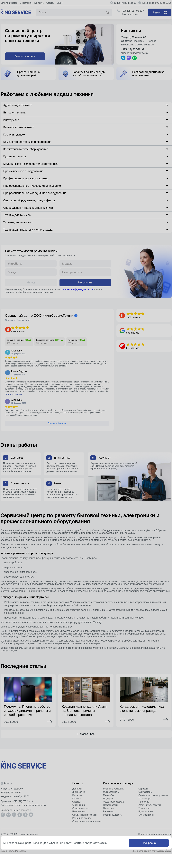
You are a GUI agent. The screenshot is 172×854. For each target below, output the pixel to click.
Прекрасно (149, 842)
